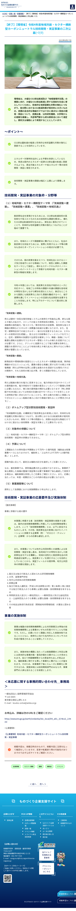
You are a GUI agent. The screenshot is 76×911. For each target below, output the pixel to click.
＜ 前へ (33, 784)
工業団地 (63, 820)
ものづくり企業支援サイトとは (48, 824)
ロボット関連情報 (30, 824)
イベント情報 (29, 831)
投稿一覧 (12, 13)
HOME (4, 13)
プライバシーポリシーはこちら (46, 869)
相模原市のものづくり (66, 824)
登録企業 (10, 820)
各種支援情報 (29, 820)
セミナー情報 (28, 766)
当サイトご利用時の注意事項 (46, 855)
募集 (40, 766)
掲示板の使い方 (48, 834)
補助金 (49, 766)
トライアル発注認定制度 (30, 835)
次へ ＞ (43, 784)
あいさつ (46, 828)
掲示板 (45, 837)
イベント (60, 766)
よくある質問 (47, 831)
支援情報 (16, 766)
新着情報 (20, 13)
